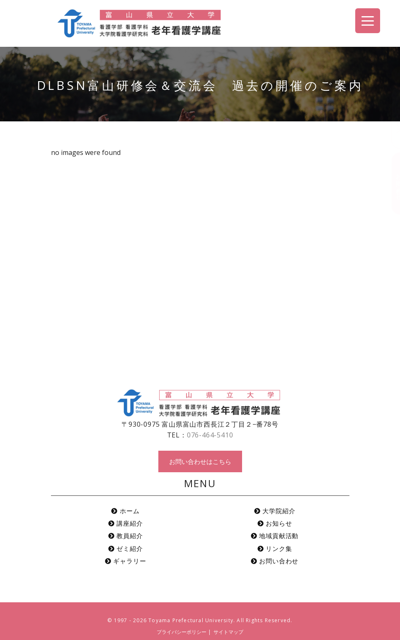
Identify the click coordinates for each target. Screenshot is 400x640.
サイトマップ (228, 631)
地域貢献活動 (274, 535)
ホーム (125, 511)
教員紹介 (125, 535)
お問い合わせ (391, 183)
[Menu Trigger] (367, 20)
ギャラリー (125, 561)
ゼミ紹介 (125, 548)
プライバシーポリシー (181, 631)
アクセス (391, 118)
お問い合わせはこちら (200, 461)
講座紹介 (125, 523)
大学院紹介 (275, 511)
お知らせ (274, 523)
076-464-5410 (210, 435)
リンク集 (274, 548)
